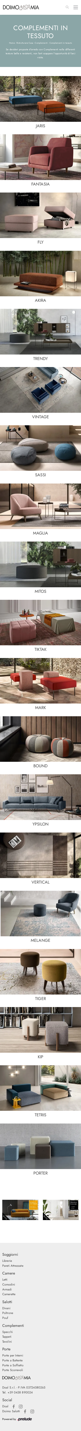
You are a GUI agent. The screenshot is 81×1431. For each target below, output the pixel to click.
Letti (5, 1279)
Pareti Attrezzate (12, 1266)
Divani (6, 1308)
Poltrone (7, 1313)
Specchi (7, 1332)
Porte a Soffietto (13, 1365)
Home (12, 42)
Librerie (7, 1261)
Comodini (8, 1284)
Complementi (41, 42)
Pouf (5, 1318)
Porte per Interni (12, 1355)
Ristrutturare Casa (25, 42)
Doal (5, 1406)
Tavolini (7, 1341)
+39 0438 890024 (20, 1392)
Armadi (7, 1289)
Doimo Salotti (11, 1411)
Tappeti (6, 1336)
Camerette (8, 1294)
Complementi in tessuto (61, 42)
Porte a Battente (12, 1360)
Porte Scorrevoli (12, 1370)
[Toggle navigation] (75, 7)
